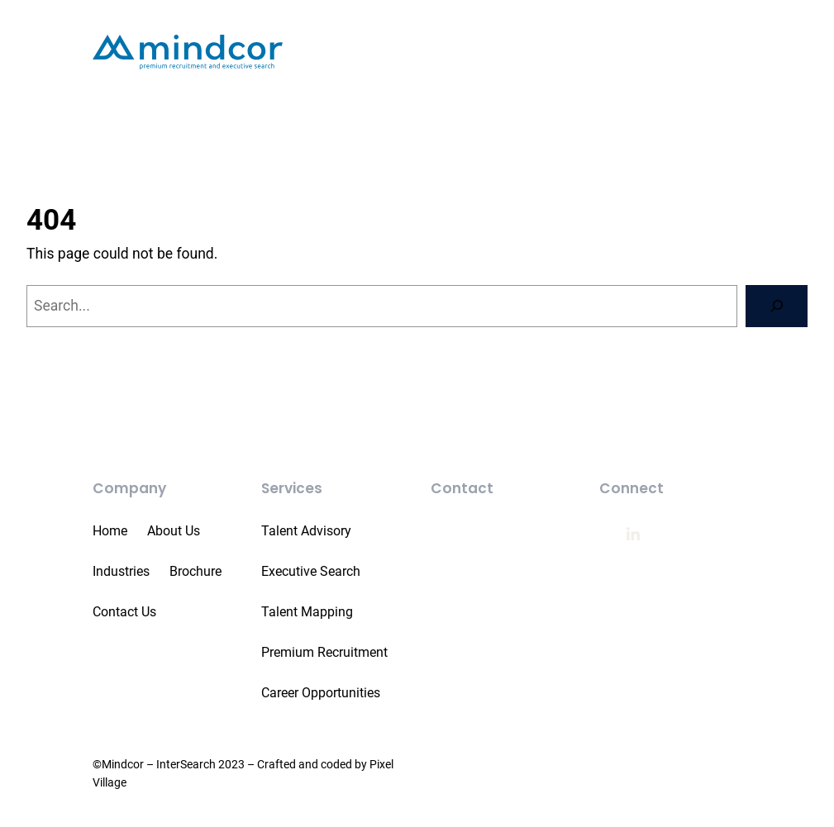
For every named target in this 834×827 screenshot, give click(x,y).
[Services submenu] (558, 74)
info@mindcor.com (505, 581)
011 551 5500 (487, 543)
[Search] (777, 317)
